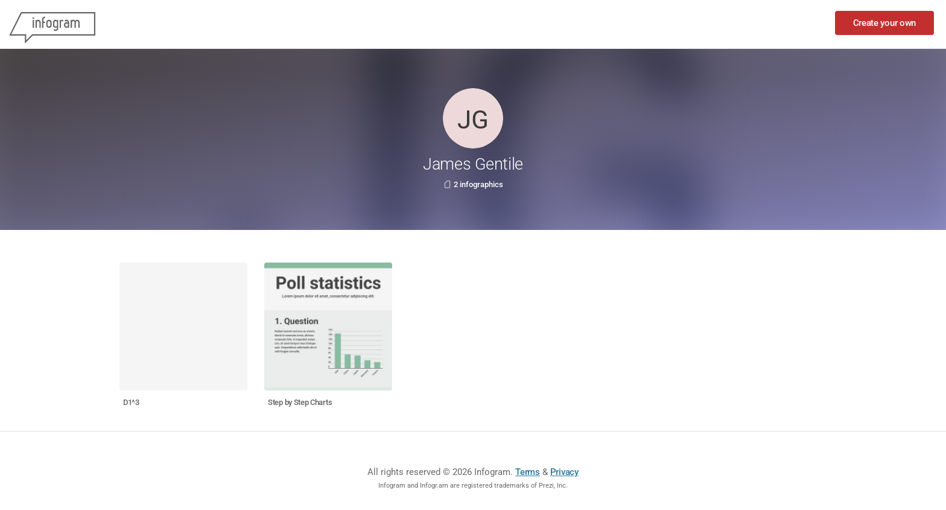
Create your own (884, 23)
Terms (527, 472)
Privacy (564, 472)
